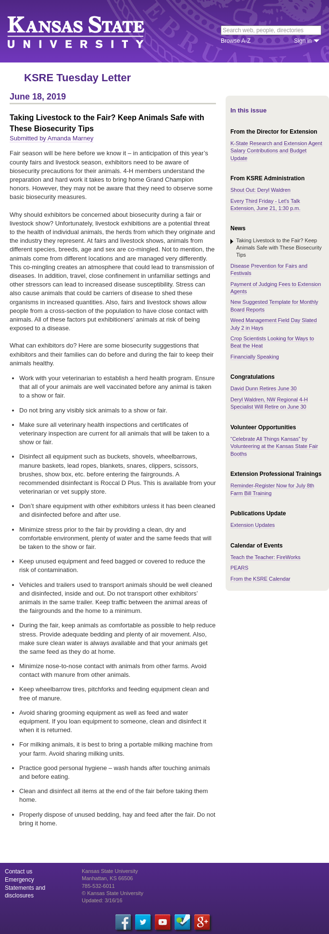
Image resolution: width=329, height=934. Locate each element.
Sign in (303, 40)
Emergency (19, 879)
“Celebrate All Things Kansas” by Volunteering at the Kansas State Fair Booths (274, 446)
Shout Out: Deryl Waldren (260, 190)
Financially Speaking (254, 357)
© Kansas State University (112, 893)
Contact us (18, 871)
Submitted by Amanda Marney (51, 138)
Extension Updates (252, 525)
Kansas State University (88, 31)
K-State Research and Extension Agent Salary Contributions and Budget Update (276, 150)
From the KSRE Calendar (260, 579)
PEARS (239, 568)
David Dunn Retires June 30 (263, 388)
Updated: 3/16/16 (102, 900)
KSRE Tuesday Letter (77, 78)
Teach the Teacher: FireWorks (265, 557)
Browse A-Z (236, 40)
